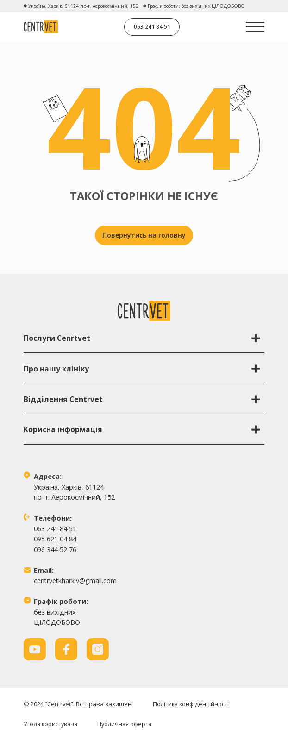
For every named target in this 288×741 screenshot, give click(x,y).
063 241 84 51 (152, 27)
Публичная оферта (128, 724)
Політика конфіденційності (192, 704)
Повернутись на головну (144, 235)
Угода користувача (52, 724)
